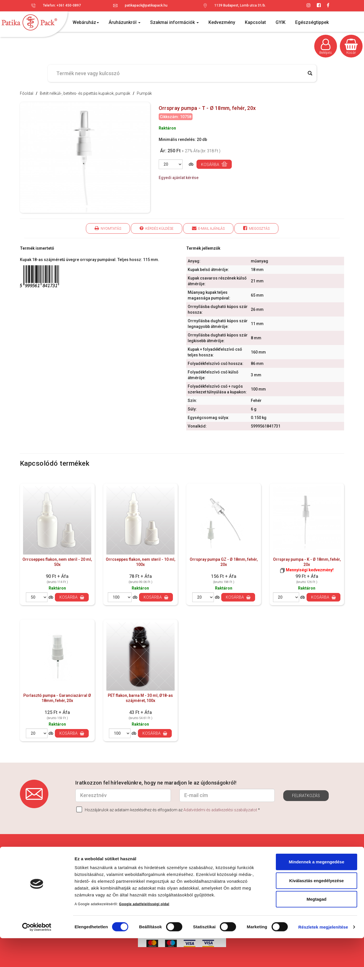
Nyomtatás (108, 228)
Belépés (325, 47)
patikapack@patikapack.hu (146, 5)
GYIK (281, 22)
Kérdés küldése (156, 228)
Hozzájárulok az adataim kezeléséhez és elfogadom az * (168, 809)
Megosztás (256, 228)
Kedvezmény (221, 22)
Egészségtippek (312, 22)
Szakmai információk (174, 22)
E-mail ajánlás (208, 228)
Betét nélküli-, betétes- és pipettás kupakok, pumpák (85, 93)
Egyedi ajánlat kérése (178, 177)
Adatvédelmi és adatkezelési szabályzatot (220, 810)
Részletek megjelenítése (323, 955)
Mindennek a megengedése (316, 890)
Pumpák (144, 93)
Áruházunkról (124, 22)
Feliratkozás (306, 795)
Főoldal (26, 93)
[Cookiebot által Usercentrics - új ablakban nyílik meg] (37, 956)
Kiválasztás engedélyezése (316, 909)
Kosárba (214, 164)
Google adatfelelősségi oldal (144, 933)
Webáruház (86, 22)
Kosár (351, 47)
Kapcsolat (255, 22)
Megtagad (316, 927)
